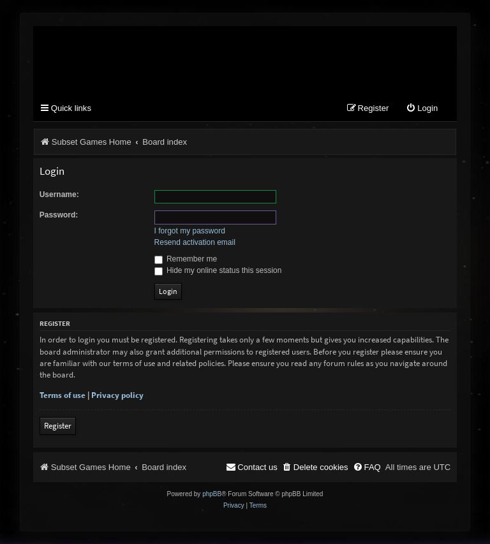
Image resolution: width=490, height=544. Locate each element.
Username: (59, 194)
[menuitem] (422, 108)
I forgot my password (189, 230)
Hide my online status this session (218, 270)
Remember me (186, 258)
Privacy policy (117, 395)
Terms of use (62, 395)
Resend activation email (194, 242)
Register (57, 425)
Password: (59, 214)
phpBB (211, 493)
